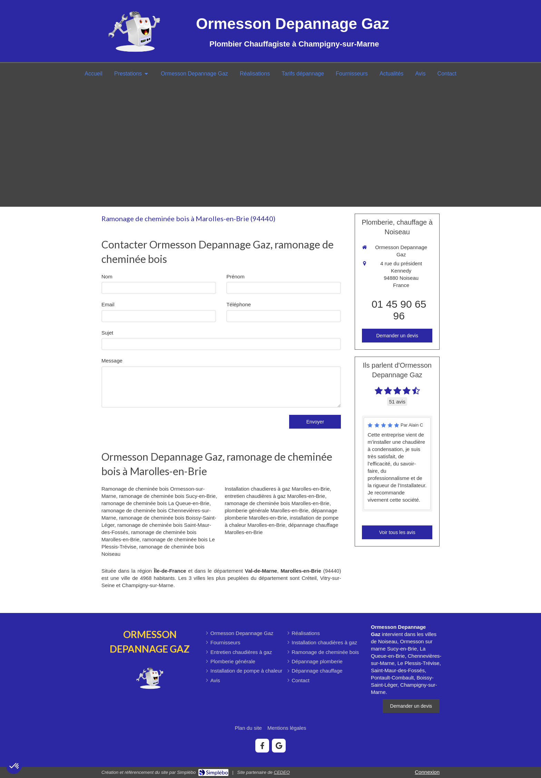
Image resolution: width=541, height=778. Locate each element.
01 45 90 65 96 (399, 309)
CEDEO (282, 772)
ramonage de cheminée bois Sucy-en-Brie (167, 496)
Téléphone (238, 304)
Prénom (235, 276)
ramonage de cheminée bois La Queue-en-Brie (155, 503)
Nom (106, 276)
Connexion (427, 772)
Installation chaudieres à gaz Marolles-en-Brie (277, 489)
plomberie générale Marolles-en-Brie (266, 510)
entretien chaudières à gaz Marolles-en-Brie (275, 496)
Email (108, 304)
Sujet (107, 333)
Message (111, 361)
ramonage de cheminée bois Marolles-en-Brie (277, 503)
